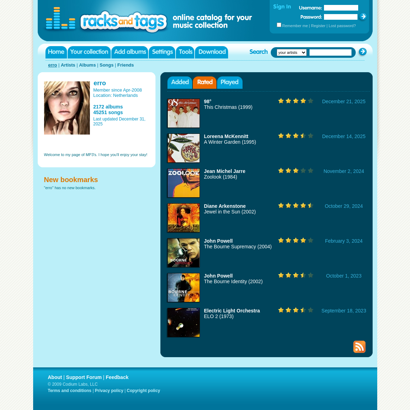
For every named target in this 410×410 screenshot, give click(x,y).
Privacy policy (109, 390)
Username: (310, 8)
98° (208, 101)
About (55, 377)
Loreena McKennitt (226, 136)
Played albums (230, 82)
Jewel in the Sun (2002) (230, 212)
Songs (106, 65)
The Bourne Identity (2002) (233, 281)
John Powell (218, 241)
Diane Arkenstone (225, 206)
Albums (87, 65)
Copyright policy (143, 390)
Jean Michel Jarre (225, 171)
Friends (125, 65)
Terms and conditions (70, 390)
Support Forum (84, 377)
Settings (162, 52)
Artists (68, 65)
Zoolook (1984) (220, 177)
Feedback (117, 377)
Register (318, 26)
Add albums (129, 52)
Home (56, 52)
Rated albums (204, 82)
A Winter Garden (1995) (230, 142)
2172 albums (108, 107)
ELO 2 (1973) (219, 316)
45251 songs (108, 112)
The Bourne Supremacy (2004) (238, 246)
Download (211, 52)
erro (52, 65)
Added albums (179, 82)
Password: (311, 17)
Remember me (295, 26)
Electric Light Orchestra (232, 310)
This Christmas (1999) (228, 107)
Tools (185, 52)
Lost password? (342, 26)
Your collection (89, 52)
